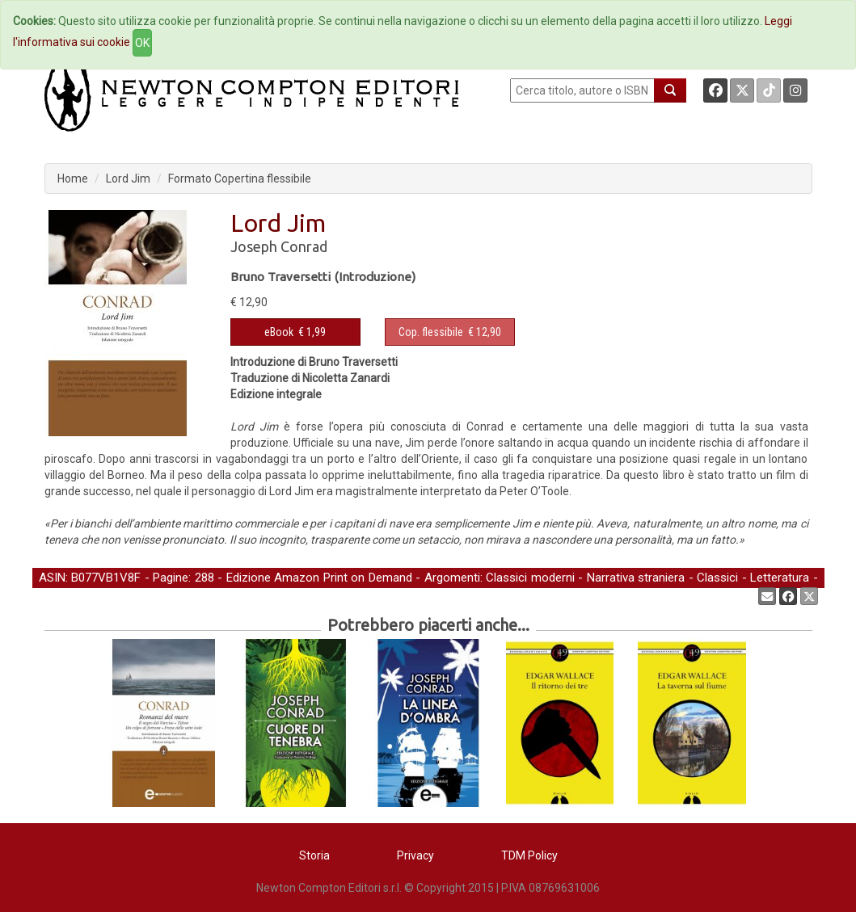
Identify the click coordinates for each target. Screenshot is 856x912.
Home (72, 178)
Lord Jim (128, 178)
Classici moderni (530, 577)
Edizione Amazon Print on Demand (319, 577)
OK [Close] (142, 42)
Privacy (415, 855)
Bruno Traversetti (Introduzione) (322, 277)
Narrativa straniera (636, 577)
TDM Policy (529, 855)
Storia (314, 855)
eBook (278, 332)
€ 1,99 (295, 332)
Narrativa (62, 595)
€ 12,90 (449, 332)
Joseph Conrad (278, 246)
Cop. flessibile (430, 332)
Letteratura (779, 577)
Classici (717, 577)
